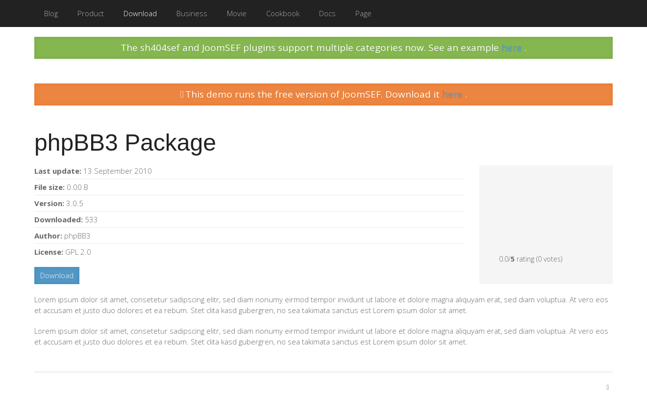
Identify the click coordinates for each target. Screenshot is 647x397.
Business (191, 13)
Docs (327, 13)
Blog (51, 13)
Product (90, 13)
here (512, 47)
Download (140, 13)
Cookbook (282, 13)
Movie (237, 13)
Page (363, 13)
